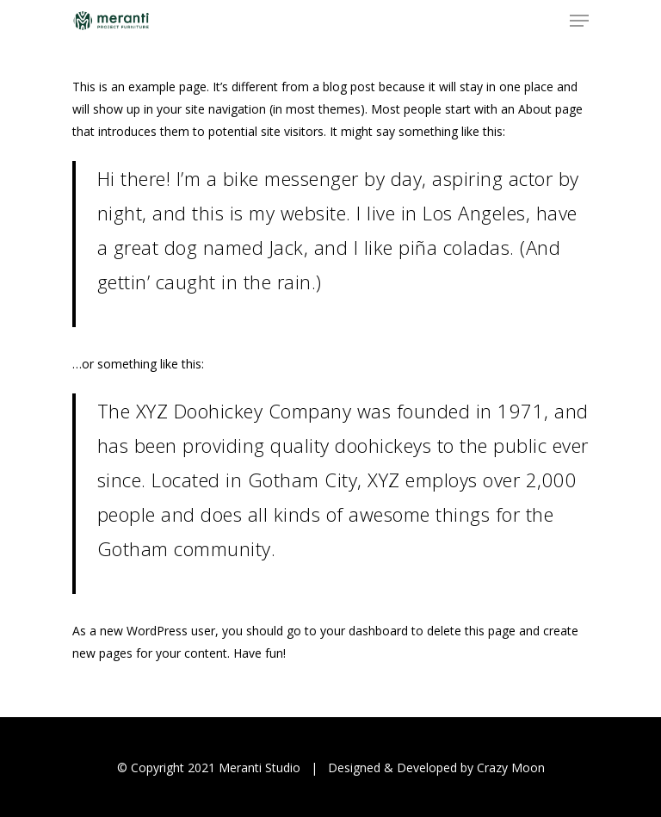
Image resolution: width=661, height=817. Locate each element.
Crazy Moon (511, 767)
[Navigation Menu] (579, 20)
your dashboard (364, 630)
